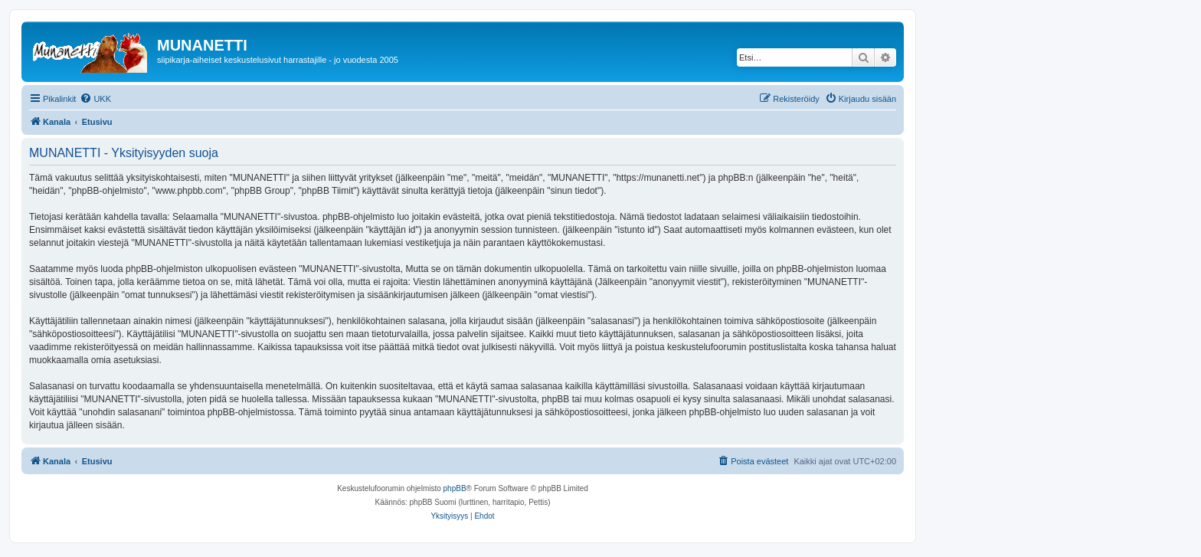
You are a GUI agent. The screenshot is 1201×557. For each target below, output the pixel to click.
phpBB (454, 488)
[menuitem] (95, 99)
